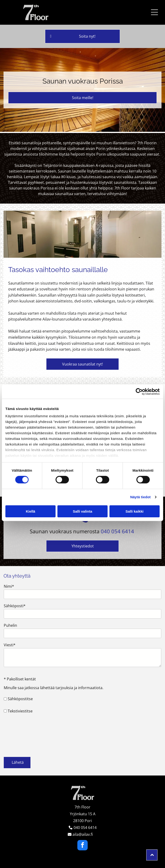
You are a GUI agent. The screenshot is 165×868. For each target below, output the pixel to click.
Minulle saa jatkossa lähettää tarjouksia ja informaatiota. (53, 687)
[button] (154, 12)
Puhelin (10, 625)
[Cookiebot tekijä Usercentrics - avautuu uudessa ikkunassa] (139, 391)
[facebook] (82, 846)
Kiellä (30, 511)
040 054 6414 (117, 531)
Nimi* (9, 586)
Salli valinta (82, 511)
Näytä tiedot (140, 497)
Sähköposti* (15, 605)
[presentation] (23, 735)
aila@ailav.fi (82, 834)
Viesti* (9, 644)
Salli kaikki (134, 511)
